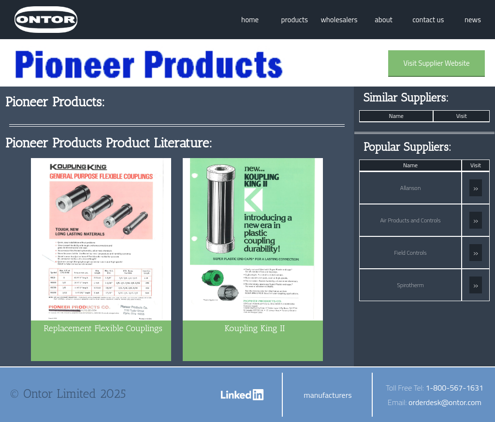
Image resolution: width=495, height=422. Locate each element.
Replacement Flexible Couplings (103, 328)
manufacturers (327, 395)
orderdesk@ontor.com (444, 402)
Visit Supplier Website (436, 63)
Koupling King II (255, 328)
